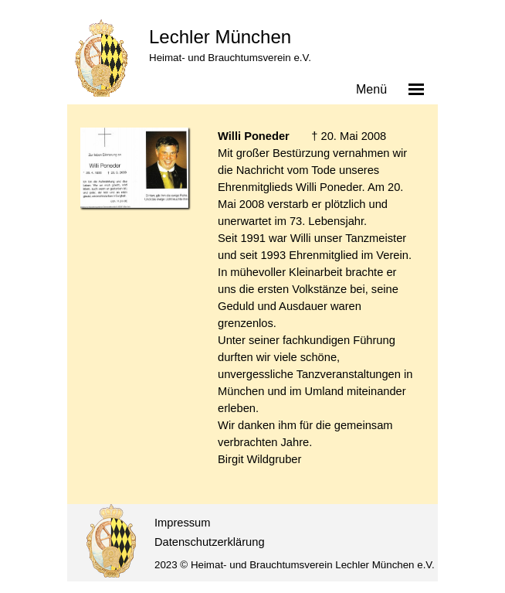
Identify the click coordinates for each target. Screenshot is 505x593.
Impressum (182, 522)
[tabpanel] (318, 306)
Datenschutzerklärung (209, 542)
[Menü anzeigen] (416, 89)
